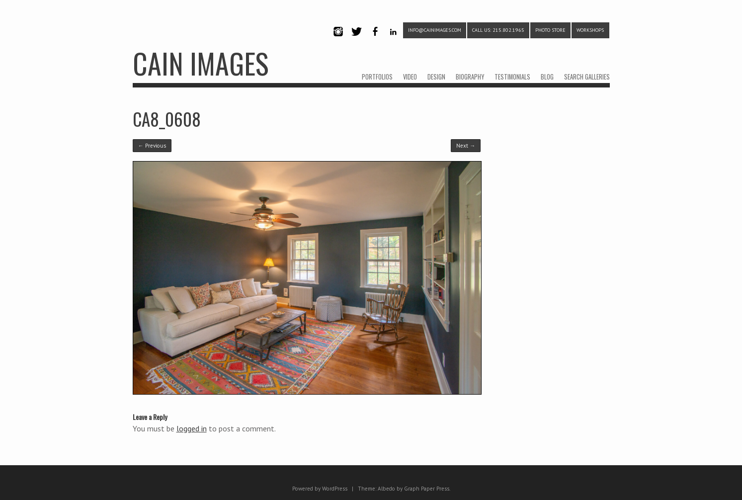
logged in (191, 428)
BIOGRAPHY (470, 77)
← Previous (152, 145)
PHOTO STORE (550, 30)
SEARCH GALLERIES (587, 77)
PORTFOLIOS (377, 77)
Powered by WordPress (319, 488)
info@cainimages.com (434, 30)
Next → (465, 145)
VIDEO (410, 77)
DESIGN (436, 77)
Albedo (386, 488)
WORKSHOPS (590, 30)
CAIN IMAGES (200, 62)
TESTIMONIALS (512, 77)
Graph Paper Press (426, 488)
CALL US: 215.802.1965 (498, 30)
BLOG (547, 77)
